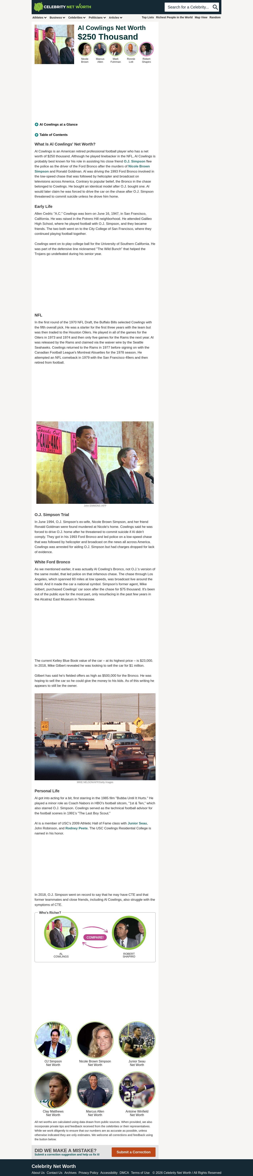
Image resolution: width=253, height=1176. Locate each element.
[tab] (95, 124)
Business (57, 17)
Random (215, 17)
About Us (38, 1172)
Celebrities (77, 17)
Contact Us (54, 1172)
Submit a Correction (134, 1152)
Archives (70, 1172)
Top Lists (148, 17)
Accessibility (109, 1172)
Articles (116, 17)
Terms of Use (140, 1172)
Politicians (97, 17)
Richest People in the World (174, 17)
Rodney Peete (76, 828)
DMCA (124, 1172)
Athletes (39, 17)
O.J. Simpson (134, 161)
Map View (201, 17)
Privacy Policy (88, 1172)
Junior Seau (137, 823)
